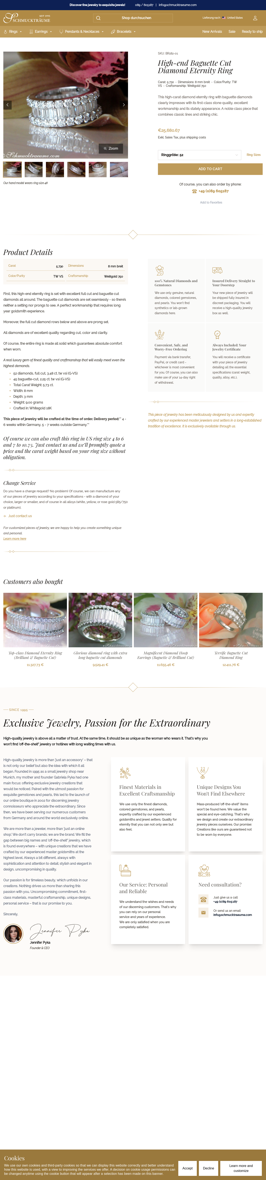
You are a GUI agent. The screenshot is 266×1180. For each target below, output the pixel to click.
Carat (12, 265)
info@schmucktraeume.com (178, 5)
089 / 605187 (144, 5)
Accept (187, 1168)
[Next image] (124, 105)
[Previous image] (7, 105)
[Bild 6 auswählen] (119, 169)
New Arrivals (212, 32)
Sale (232, 32)
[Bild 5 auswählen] (98, 169)
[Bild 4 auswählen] (76, 169)
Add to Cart (210, 169)
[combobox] (199, 155)
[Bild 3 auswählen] (55, 169)
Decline (208, 1168)
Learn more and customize (241, 1168)
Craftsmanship (78, 276)
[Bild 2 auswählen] (34, 169)
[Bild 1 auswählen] (12, 169)
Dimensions (76, 265)
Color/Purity (16, 276)
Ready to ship (252, 32)
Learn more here (14, 539)
